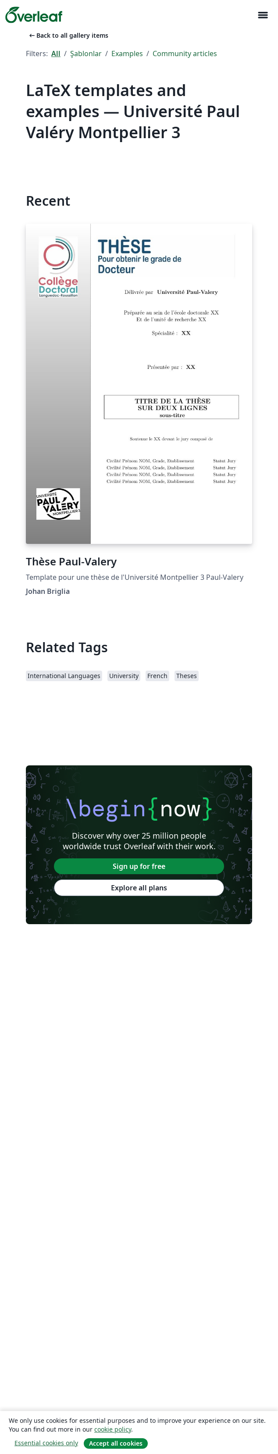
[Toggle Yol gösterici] (263, 15)
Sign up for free (139, 866)
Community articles (185, 53)
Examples (127, 53)
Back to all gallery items (68, 35)
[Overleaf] (33, 15)
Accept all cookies (116, 1443)
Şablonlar (86, 53)
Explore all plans (139, 888)
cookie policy (112, 1429)
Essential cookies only (46, 1443)
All (56, 53)
